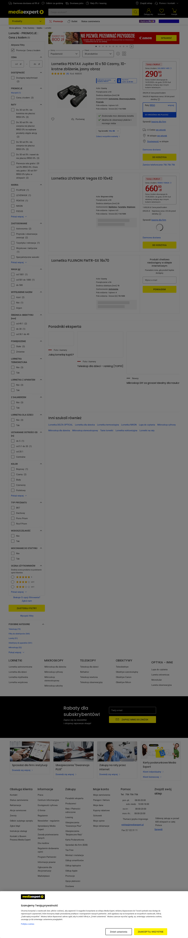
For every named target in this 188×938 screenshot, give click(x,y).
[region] (94, 914)
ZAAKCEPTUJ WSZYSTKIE (150, 931)
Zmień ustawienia (118, 931)
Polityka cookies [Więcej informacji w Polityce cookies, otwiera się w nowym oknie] (27, 924)
